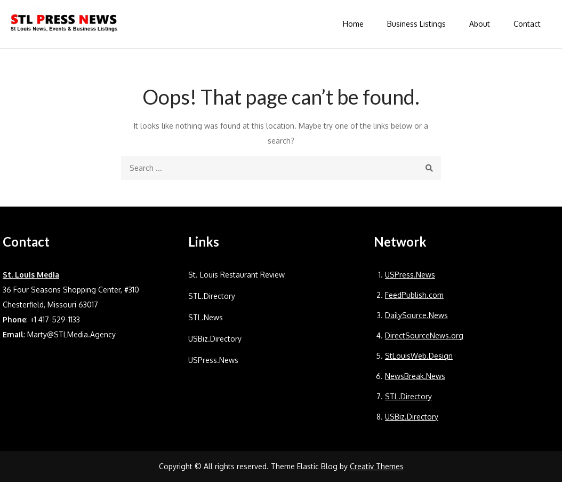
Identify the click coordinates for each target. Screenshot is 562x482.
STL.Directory (211, 296)
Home (353, 23)
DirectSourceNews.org (424, 335)
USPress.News (213, 360)
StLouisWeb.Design (419, 355)
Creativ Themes (377, 466)
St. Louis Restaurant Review (236, 274)
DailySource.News (416, 315)
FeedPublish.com (414, 294)
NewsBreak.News (415, 376)
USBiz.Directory (215, 338)
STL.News (205, 317)
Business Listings (416, 23)
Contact (527, 23)
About (479, 23)
